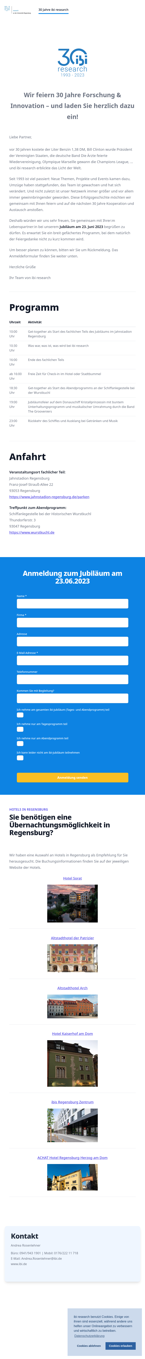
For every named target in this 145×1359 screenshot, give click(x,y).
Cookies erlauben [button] (120, 1345)
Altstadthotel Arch (72, 1002)
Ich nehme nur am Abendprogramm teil (42, 738)
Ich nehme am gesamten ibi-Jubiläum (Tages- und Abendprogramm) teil (63, 709)
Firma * (22, 615)
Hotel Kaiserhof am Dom (72, 1059)
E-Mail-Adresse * (27, 653)
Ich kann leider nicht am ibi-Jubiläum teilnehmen (48, 752)
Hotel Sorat (72, 899)
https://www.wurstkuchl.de (31, 532)
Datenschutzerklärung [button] (89, 1336)
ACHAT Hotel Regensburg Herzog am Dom (72, 1173)
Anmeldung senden (72, 777)
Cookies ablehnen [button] (89, 1345)
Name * (22, 596)
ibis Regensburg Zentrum (72, 1121)
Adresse (22, 634)
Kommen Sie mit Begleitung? (35, 691)
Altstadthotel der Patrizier (72, 954)
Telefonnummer (27, 672)
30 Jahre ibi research (54, 10)
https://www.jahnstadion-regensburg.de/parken (49, 496)
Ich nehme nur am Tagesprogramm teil (42, 724)
